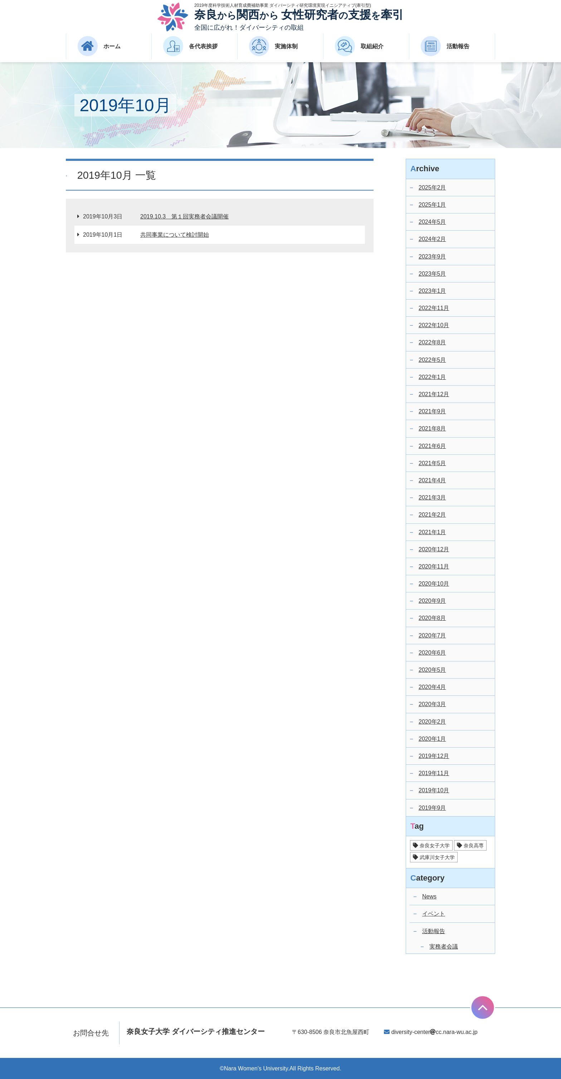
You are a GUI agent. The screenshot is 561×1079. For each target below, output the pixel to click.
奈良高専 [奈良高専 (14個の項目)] (474, 845)
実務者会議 (443, 946)
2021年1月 (432, 532)
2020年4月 (432, 687)
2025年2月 (432, 187)
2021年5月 (432, 463)
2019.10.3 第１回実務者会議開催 (184, 216)
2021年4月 (432, 480)
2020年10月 (434, 584)
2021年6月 (432, 446)
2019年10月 (434, 790)
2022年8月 (432, 342)
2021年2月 (432, 515)
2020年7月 (432, 635)
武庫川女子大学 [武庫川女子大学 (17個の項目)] (437, 857)
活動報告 (433, 931)
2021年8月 (432, 428)
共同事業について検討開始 (174, 235)
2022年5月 (432, 360)
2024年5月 (432, 222)
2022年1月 (432, 377)
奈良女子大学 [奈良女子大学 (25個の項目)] (435, 845)
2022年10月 (434, 325)
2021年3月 (432, 497)
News (429, 896)
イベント (433, 914)
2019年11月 (434, 773)
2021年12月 (434, 394)
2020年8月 (432, 618)
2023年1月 (432, 291)
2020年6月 (432, 653)
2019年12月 (434, 756)
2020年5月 (432, 670)
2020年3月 (432, 704)
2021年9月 (432, 411)
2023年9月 (432, 256)
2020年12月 (434, 549)
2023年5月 (432, 274)
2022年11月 (434, 308)
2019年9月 (432, 808)
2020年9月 (432, 601)
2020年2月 (432, 722)
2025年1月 (432, 205)
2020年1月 (432, 739)
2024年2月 (432, 239)
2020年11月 (434, 566)
